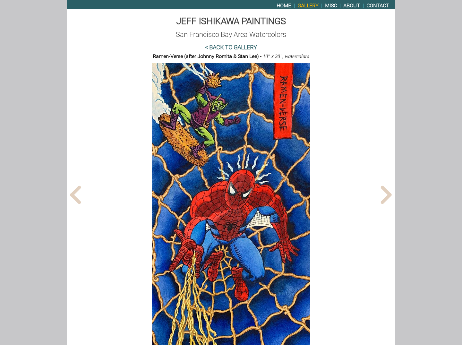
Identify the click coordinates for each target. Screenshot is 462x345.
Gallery (308, 6)
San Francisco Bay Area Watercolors (231, 34)
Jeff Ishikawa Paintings (231, 21)
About (351, 6)
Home (284, 6)
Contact (377, 6)
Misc (331, 6)
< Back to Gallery (231, 47)
